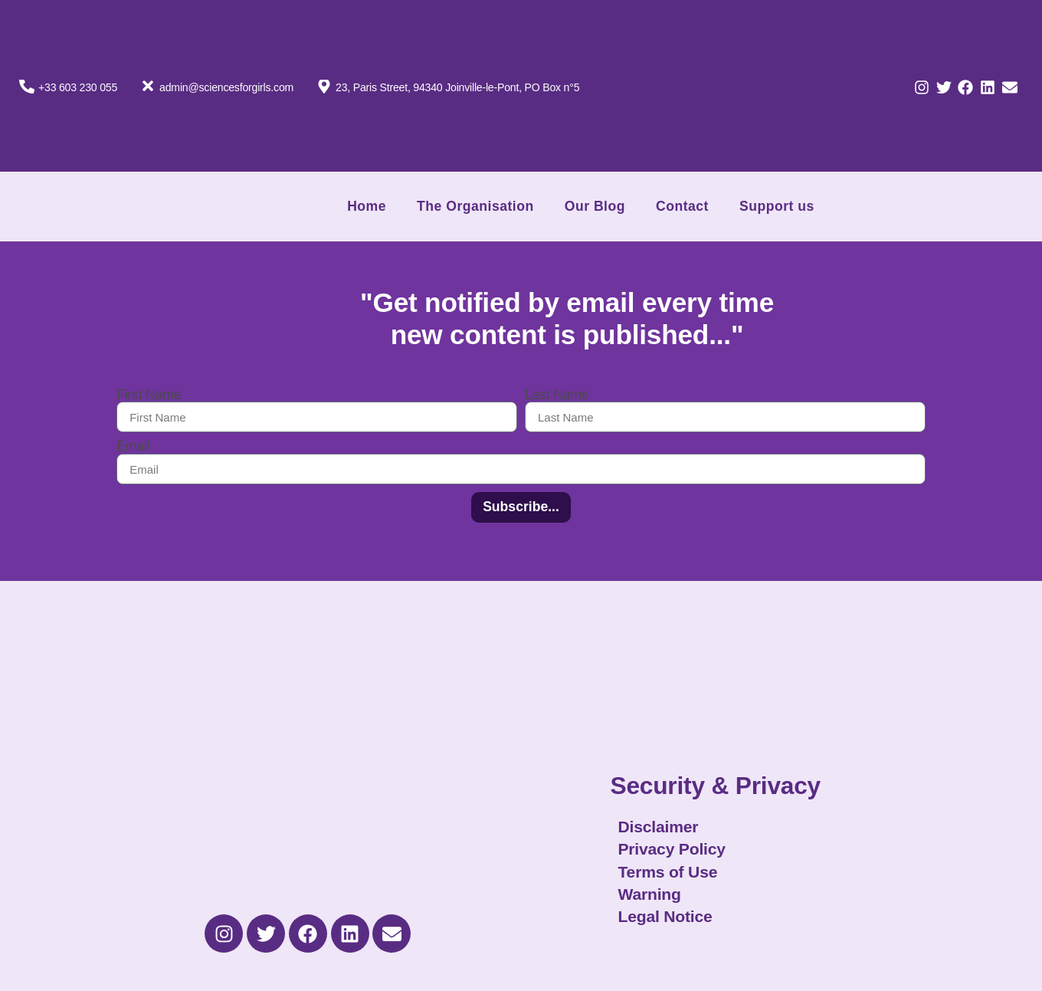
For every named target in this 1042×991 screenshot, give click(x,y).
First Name (148, 395)
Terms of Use (667, 872)
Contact (682, 206)
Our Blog (595, 206)
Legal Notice (665, 916)
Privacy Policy (671, 849)
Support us (776, 206)
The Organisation (475, 206)
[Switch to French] (817, 49)
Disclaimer (658, 826)
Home (366, 206)
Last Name (556, 395)
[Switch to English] (817, 125)
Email (132, 447)
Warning (649, 894)
